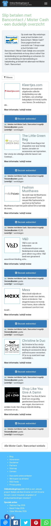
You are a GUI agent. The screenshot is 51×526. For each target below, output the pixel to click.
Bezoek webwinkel (25, 118)
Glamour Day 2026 (17, 505)
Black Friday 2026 (17, 508)
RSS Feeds (14, 482)
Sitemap (13, 468)
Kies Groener (25, 492)
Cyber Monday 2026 (18, 511)
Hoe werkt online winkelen (21, 476)
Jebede (38, 489)
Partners (13, 465)
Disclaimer (14, 462)
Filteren (8, 77)
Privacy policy (15, 485)
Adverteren (14, 459)
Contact (13, 471)
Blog (11, 456)
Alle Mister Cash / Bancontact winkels (24, 445)
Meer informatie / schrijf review (17, 110)
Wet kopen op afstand (19, 479)
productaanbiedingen (13, 498)
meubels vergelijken (25, 495)
